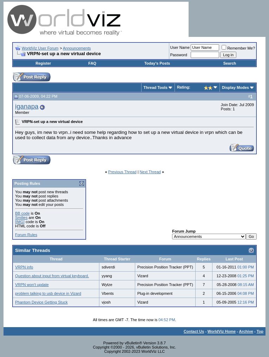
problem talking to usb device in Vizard (48, 293)
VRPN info (24, 267)
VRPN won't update (32, 285)
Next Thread (150, 172)
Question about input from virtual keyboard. (52, 276)
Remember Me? (238, 48)
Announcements (77, 48)
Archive (246, 331)
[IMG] (20, 222)
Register (43, 63)
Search (229, 63)
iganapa (26, 106)
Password (178, 55)
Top (260, 331)
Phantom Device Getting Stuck (41, 302)
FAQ (92, 63)
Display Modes (235, 87)
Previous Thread (122, 172)
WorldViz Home (222, 331)
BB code (22, 213)
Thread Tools (156, 87)
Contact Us (194, 331)
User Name (180, 47)
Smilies (21, 217)
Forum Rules (26, 235)
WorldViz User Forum (40, 48)
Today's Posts (157, 63)
